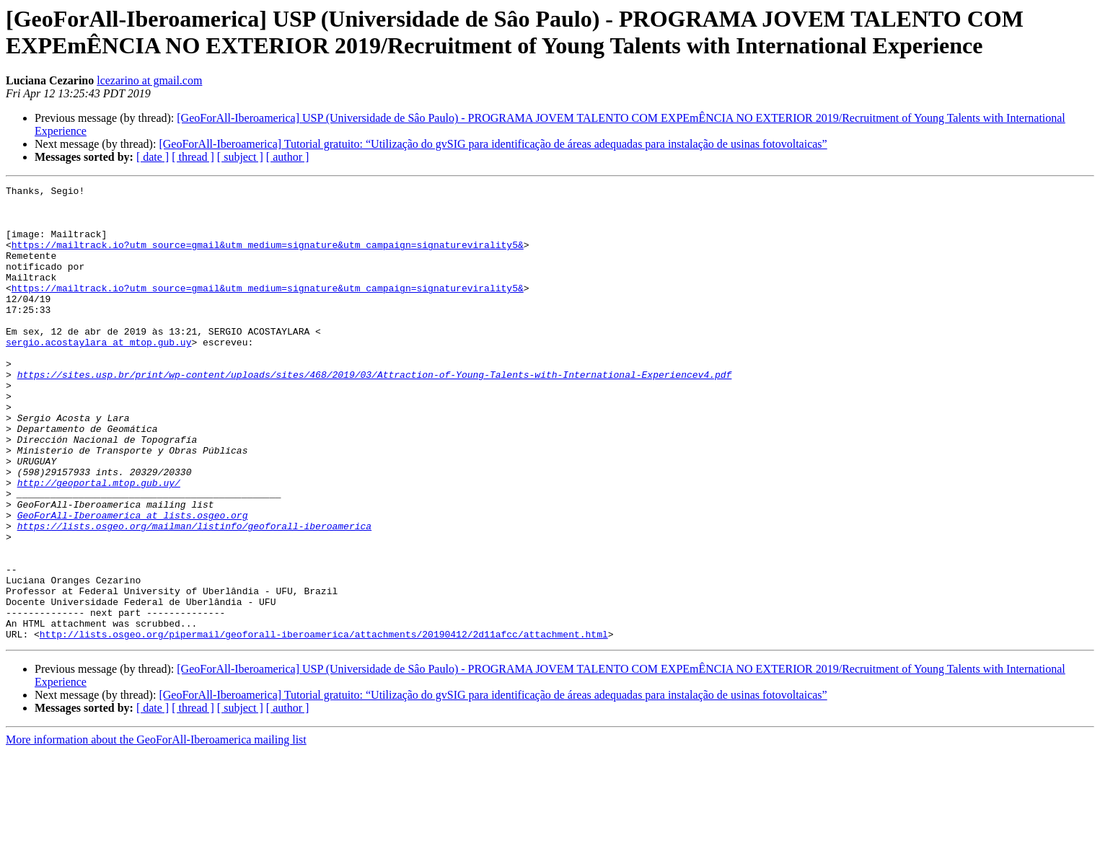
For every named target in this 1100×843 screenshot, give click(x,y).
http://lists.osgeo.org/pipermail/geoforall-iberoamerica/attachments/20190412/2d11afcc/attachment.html (324, 724)
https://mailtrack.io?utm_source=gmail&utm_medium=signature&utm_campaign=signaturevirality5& (268, 257)
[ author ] (287, 157)
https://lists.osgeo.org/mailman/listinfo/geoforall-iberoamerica (194, 594)
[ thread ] (193, 157)
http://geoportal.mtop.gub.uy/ (98, 543)
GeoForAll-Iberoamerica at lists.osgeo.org (132, 581)
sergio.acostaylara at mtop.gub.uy (98, 374)
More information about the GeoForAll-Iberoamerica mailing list (156, 830)
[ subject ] (240, 157)
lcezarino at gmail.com (149, 80)
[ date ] (152, 157)
